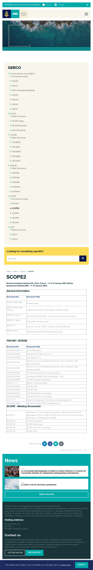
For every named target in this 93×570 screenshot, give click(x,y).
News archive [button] (46, 495)
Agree (82, 565)
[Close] (87, 5)
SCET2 (14, 239)
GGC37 (14, 86)
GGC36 (14, 81)
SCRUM (12, 165)
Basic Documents (18, 116)
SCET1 (14, 234)
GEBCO (15, 271)
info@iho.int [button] (34, 553)
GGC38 (14, 95)
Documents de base (19, 76)
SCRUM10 (15, 187)
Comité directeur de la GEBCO (21, 73)
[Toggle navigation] (86, 14)
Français (61, 5)
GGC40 (14, 104)
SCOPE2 (14, 208)
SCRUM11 (15, 191)
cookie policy (65, 565)
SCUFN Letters (17, 121)
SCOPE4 (14, 218)
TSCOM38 (15, 151)
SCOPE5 (14, 222)
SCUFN (12, 113)
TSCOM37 (15, 147)
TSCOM (12, 135)
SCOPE (12, 196)
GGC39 (14, 99)
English (48, 5)
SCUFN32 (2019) (17, 130)
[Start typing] (43, 259)
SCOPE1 (14, 203)
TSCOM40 (15, 161)
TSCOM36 (15, 142)
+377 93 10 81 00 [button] (15, 553)
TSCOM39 (15, 156)
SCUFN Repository (18, 125)
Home (8, 271)
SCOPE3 (14, 213)
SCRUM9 (14, 182)
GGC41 (14, 109)
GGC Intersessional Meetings (22, 90)
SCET (11, 227)
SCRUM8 (14, 177)
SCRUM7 (14, 173)
